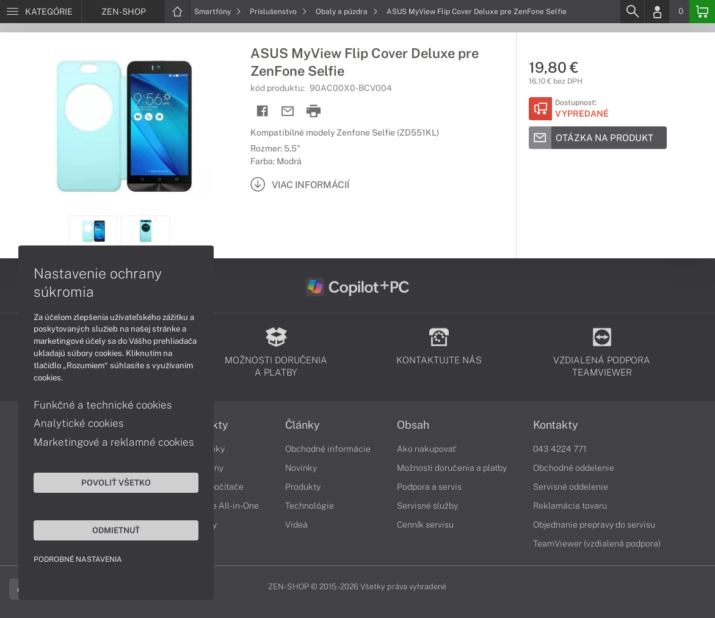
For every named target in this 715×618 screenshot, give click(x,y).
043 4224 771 (560, 449)
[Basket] (702, 11)
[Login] (657, 11)
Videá (296, 524)
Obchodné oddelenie (573, 468)
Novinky (301, 468)
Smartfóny (217, 11)
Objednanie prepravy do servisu (594, 524)
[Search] (632, 11)
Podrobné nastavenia (78, 559)
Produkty (303, 487)
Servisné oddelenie (570, 487)
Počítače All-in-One (220, 506)
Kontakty (555, 425)
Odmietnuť (116, 530)
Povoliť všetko (116, 482)
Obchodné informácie (328, 449)
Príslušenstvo (278, 11)
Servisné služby (427, 506)
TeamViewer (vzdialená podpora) (597, 543)
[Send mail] (288, 111)
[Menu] (40, 11)
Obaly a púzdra (347, 11)
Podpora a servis (429, 487)
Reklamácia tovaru (570, 506)
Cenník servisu (425, 524)
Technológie (309, 506)
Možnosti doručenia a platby (452, 468)
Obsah (413, 425)
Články (302, 425)
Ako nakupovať (426, 449)
